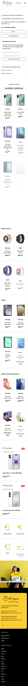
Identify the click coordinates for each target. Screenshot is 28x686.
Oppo (2, 676)
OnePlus (3, 666)
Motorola (3, 674)
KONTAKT (16, 574)
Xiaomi (3, 653)
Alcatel (3, 664)
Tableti (3, 640)
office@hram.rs (5, 607)
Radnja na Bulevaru (7, 73)
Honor (2, 679)
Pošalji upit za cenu (14, 59)
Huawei (3, 659)
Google (3, 669)
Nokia (2, 656)
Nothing (3, 681)
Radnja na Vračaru (7, 70)
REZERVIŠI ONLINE (14, 36)
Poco (2, 661)
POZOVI (14, 31)
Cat (2, 671)
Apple (2, 648)
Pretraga (19, 3)
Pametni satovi (5, 638)
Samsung (3, 651)
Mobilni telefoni (5, 635)
